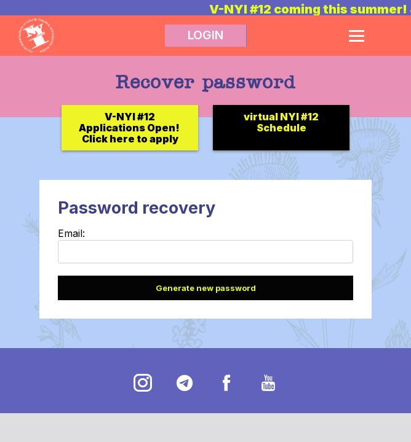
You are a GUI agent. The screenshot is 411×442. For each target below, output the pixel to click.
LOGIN (205, 35)
